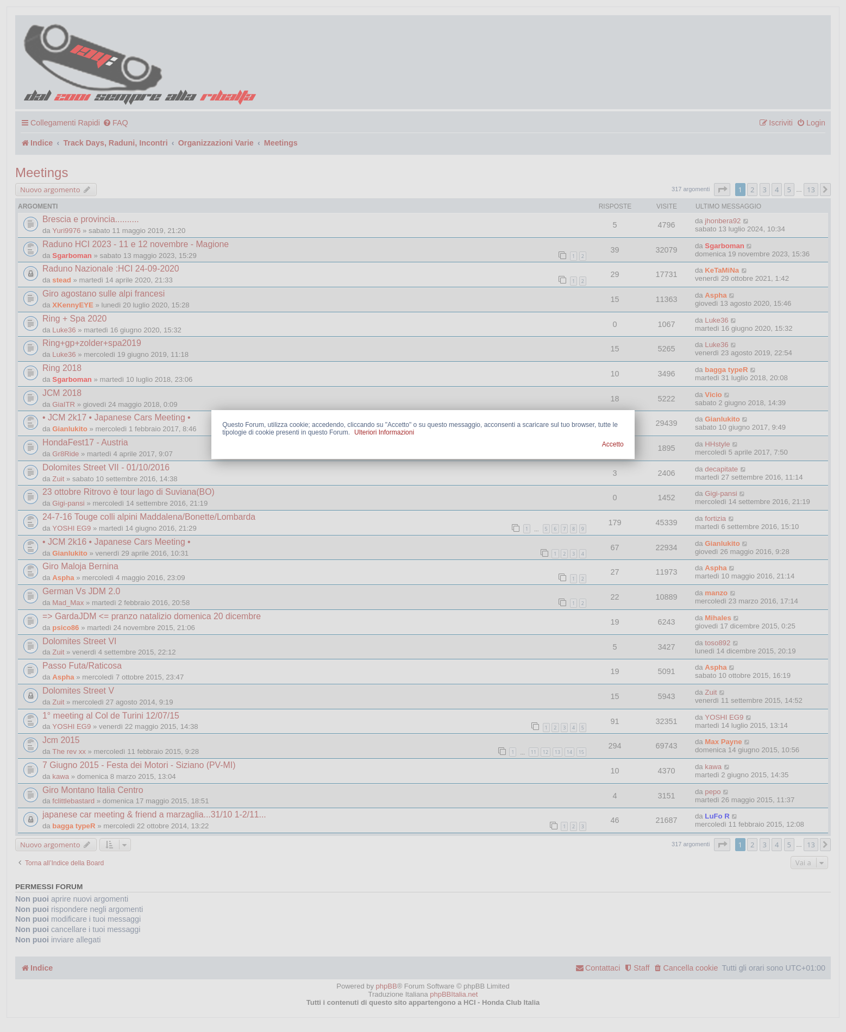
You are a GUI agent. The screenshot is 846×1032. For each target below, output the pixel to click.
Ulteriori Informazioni (384, 432)
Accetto (613, 444)
